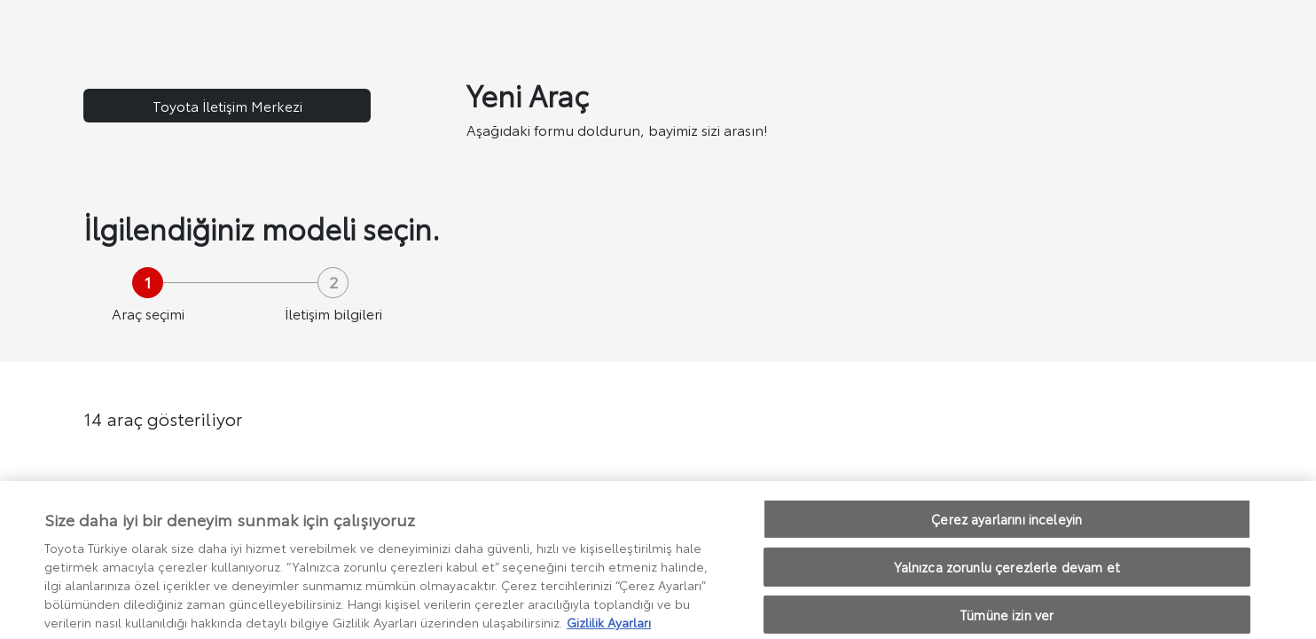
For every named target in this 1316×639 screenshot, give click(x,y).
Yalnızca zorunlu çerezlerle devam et (1007, 576)
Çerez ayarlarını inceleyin (1006, 528)
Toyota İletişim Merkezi (227, 105)
